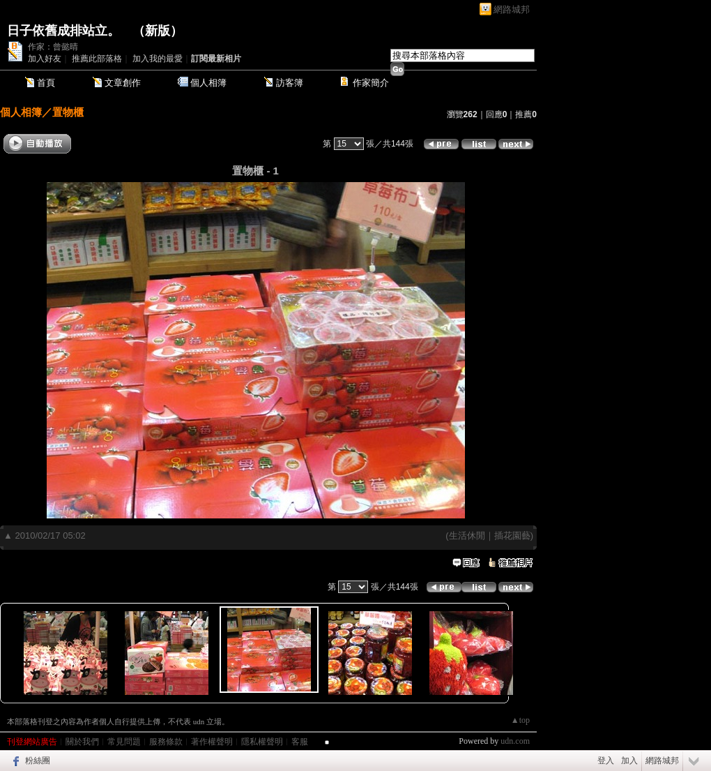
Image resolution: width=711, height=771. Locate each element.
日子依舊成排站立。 (63, 31)
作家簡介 (371, 82)
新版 (157, 31)
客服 (299, 742)
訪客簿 (289, 82)
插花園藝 (512, 535)
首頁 (46, 82)
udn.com (515, 741)
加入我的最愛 (157, 58)
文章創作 (123, 82)
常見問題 (124, 742)
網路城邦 (512, 9)
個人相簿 (208, 82)
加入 (629, 760)
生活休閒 (467, 535)
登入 (605, 760)
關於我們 (82, 742)
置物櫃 (68, 112)
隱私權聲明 (262, 742)
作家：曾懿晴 (53, 47)
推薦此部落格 (97, 58)
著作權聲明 (212, 742)
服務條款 (166, 742)
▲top (520, 720)
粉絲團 (37, 760)
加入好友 (44, 58)
